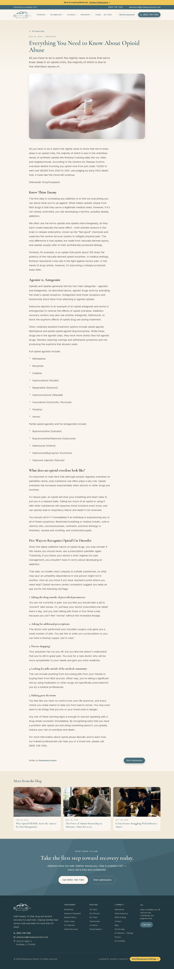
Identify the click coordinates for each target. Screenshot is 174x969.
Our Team (108, 14)
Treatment (41, 14)
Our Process (94, 913)
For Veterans (69, 925)
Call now (146, 924)
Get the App (120, 929)
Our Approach (57, 14)
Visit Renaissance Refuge (145, 959)
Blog (116, 925)
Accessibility (120, 941)
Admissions (87, 14)
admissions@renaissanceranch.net (144, 7)
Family (98, 14)
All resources (36, 31)
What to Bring (120, 917)
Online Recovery (71, 929)
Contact (118, 921)
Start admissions (134, 760)
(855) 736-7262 (115, 7)
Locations (72, 14)
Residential (68, 909)
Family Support (95, 929)
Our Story (93, 909)
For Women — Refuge (124, 933)
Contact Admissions (99, 2)
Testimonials (94, 921)
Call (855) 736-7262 (73, 880)
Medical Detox (70, 917)
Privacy (118, 937)
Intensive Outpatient (72, 913)
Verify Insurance (127, 14)
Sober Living (69, 921)
